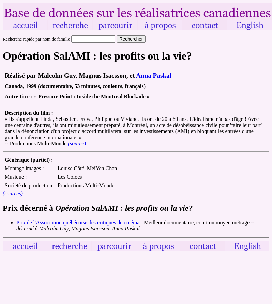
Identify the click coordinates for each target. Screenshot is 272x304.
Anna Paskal (153, 75)
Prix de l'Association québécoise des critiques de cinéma (77, 222)
